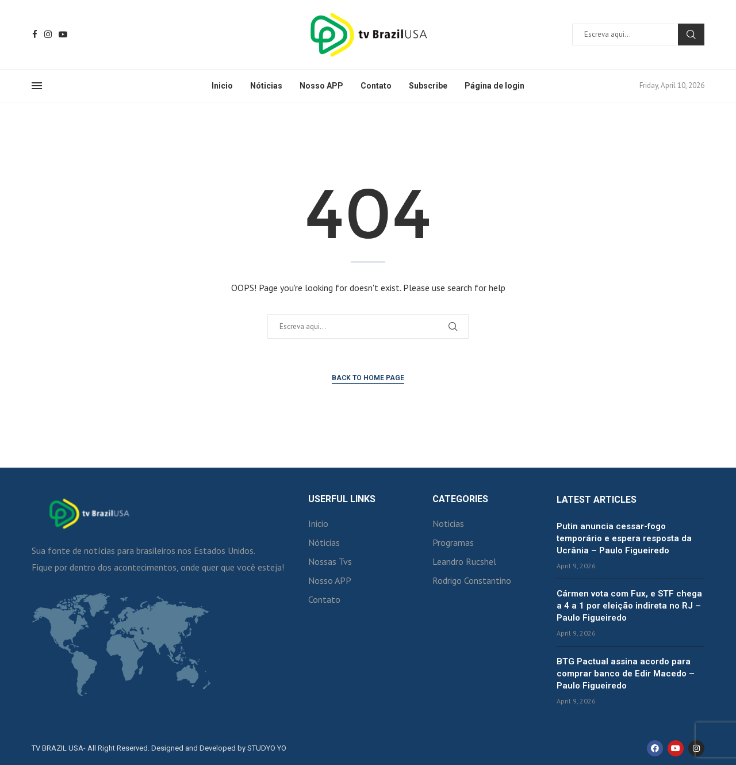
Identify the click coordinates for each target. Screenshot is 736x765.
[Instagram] (48, 34)
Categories (460, 499)
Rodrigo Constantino (471, 580)
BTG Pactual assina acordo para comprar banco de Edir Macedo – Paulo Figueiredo (626, 673)
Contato (376, 85)
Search (691, 34)
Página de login (494, 85)
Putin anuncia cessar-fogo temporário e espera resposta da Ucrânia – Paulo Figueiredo (624, 538)
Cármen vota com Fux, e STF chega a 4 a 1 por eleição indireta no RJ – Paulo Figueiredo (629, 605)
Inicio (222, 85)
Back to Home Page (368, 378)
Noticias (448, 523)
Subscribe (428, 85)
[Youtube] (63, 34)
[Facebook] (35, 34)
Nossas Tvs (330, 561)
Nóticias (266, 85)
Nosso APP (321, 85)
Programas (453, 542)
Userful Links (341, 499)
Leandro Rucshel (464, 561)
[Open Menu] (37, 86)
